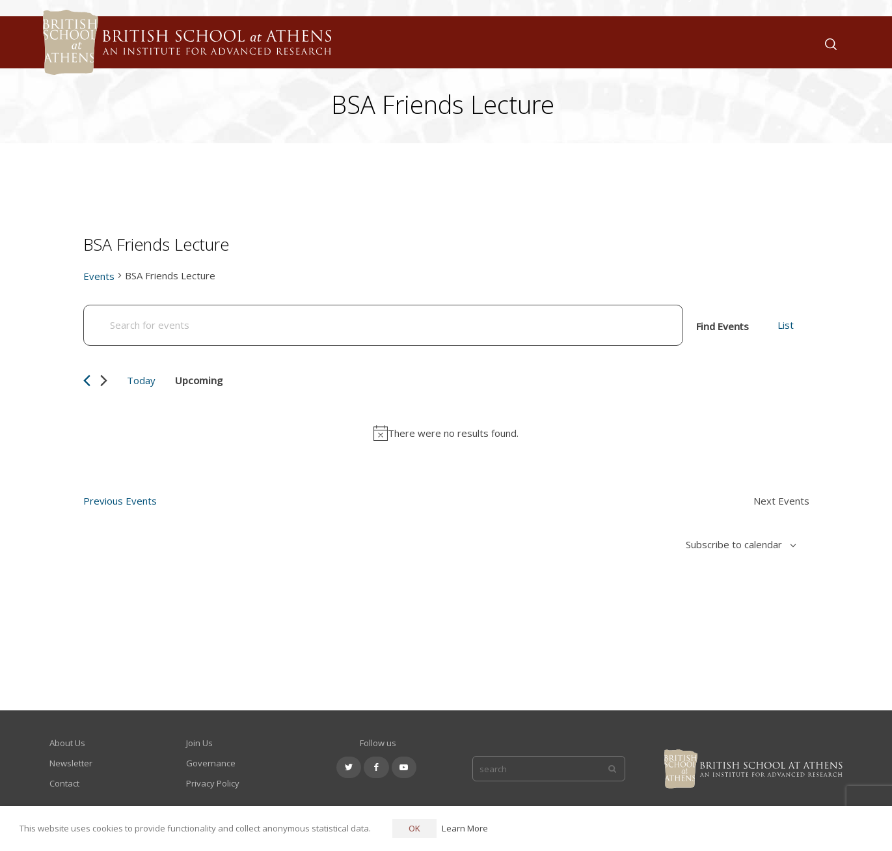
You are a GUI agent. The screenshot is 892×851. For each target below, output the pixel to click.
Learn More (465, 828)
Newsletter (70, 763)
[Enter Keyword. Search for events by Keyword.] (383, 325)
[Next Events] (103, 380)
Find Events (722, 326)
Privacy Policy (212, 783)
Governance (211, 763)
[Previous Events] (86, 380)
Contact (64, 783)
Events (99, 276)
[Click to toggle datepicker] (207, 380)
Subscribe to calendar (734, 544)
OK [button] (414, 828)
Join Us (199, 743)
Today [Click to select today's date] (141, 380)
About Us (67, 743)
